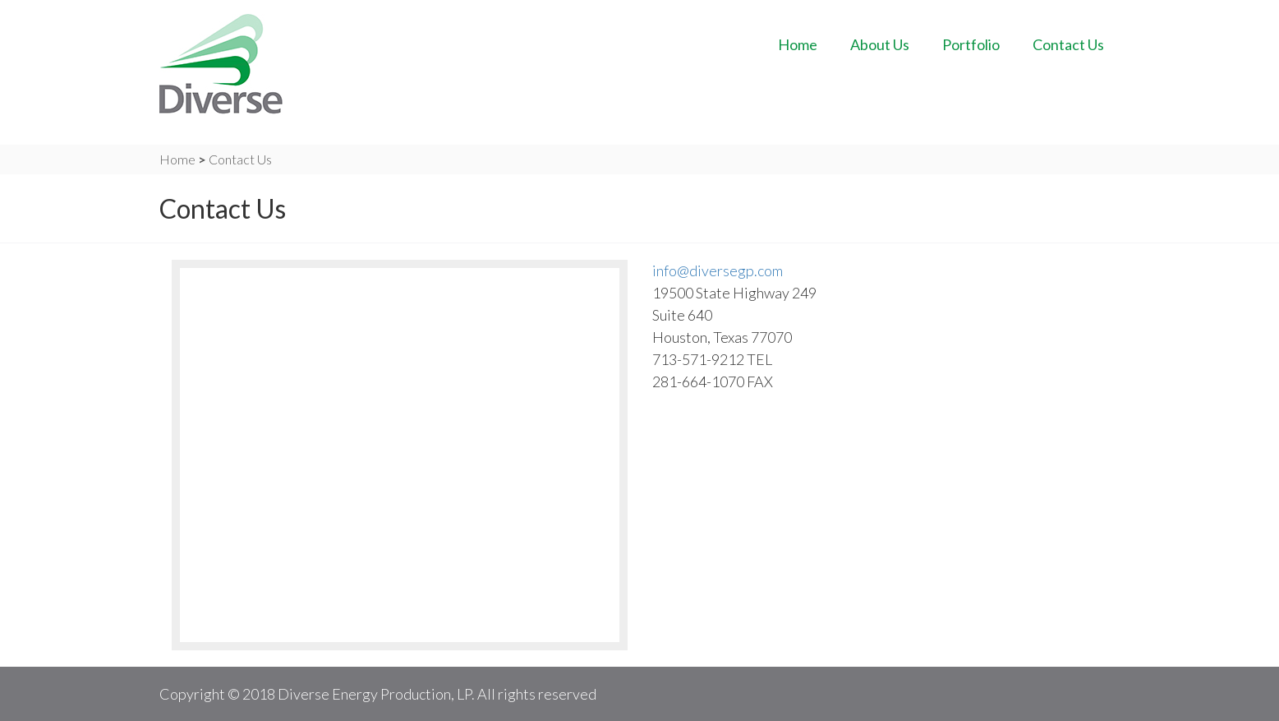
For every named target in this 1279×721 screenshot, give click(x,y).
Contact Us (1068, 44)
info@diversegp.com (717, 270)
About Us (879, 44)
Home (797, 44)
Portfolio (971, 44)
